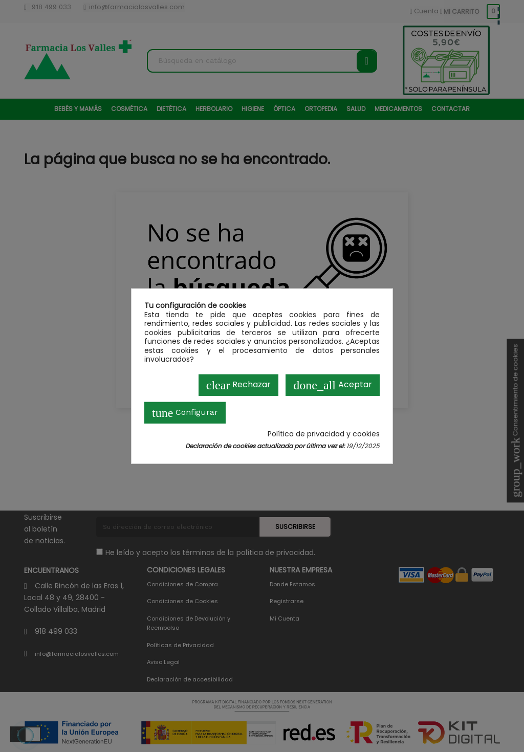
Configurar (185, 412)
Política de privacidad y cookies (324, 433)
